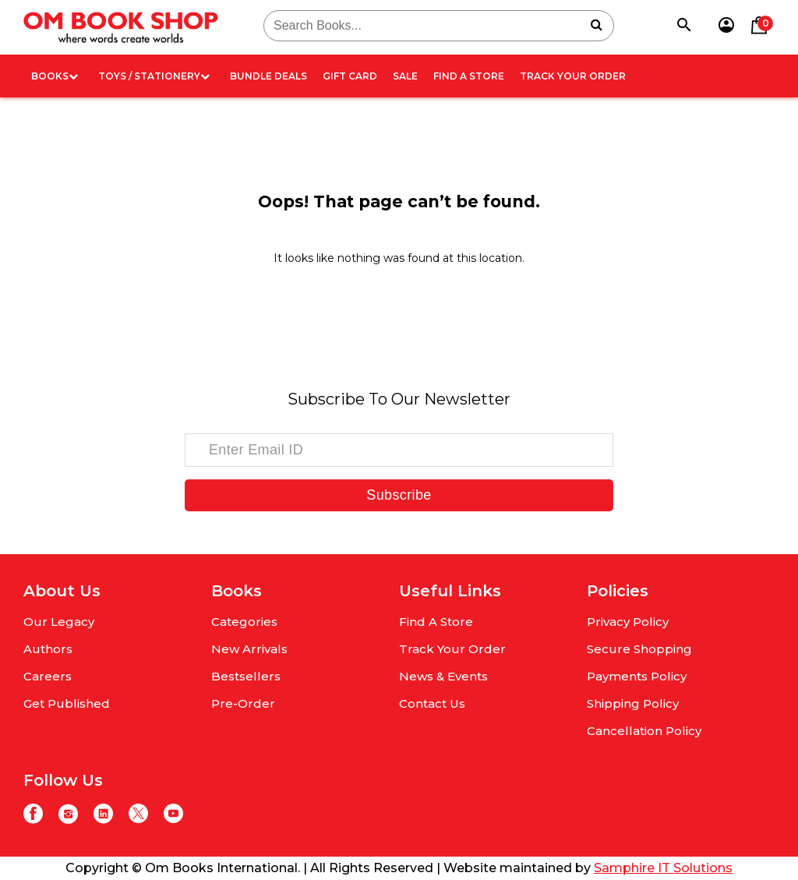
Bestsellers (246, 676)
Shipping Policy (633, 703)
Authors (47, 648)
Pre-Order (243, 703)
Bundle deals (268, 76)
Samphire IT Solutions (663, 868)
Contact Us (432, 703)
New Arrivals (249, 648)
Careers (47, 676)
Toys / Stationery (154, 76)
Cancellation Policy (644, 730)
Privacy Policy (628, 621)
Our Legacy (58, 621)
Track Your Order (573, 76)
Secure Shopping (639, 648)
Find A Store (468, 76)
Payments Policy (637, 676)
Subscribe (398, 495)
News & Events (443, 676)
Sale (405, 76)
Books (54, 76)
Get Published (66, 703)
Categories (244, 621)
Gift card (350, 76)
